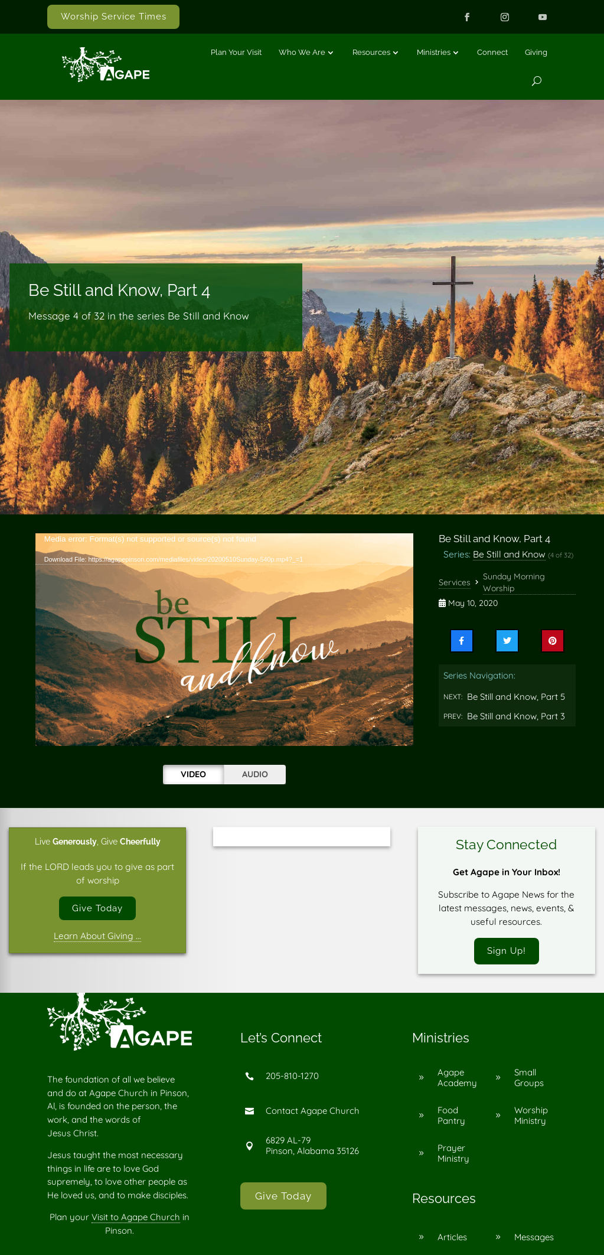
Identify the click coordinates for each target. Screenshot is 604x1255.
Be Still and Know (509, 554)
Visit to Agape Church (136, 1218)
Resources (371, 52)
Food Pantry (451, 1116)
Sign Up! (506, 951)
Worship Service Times (113, 16)
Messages (534, 1237)
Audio (255, 774)
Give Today (97, 908)
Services (455, 582)
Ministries (433, 52)
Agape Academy (457, 1078)
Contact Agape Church (313, 1111)
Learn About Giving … (97, 936)
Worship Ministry (531, 1116)
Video (193, 774)
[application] (224, 639)
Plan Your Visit (236, 52)
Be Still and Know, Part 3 (516, 716)
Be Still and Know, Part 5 (516, 697)
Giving (536, 52)
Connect (492, 52)
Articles (452, 1237)
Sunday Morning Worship (514, 582)
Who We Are (302, 52)
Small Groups (529, 1078)
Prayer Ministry (453, 1154)
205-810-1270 (292, 1077)
